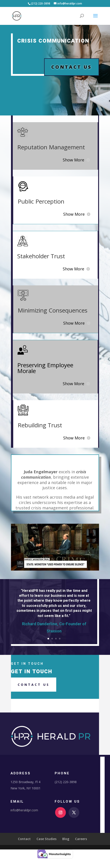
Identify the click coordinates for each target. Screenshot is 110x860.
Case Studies (46, 839)
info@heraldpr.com (24, 810)
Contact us (34, 684)
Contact (24, 839)
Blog (65, 839)
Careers (81, 839)
